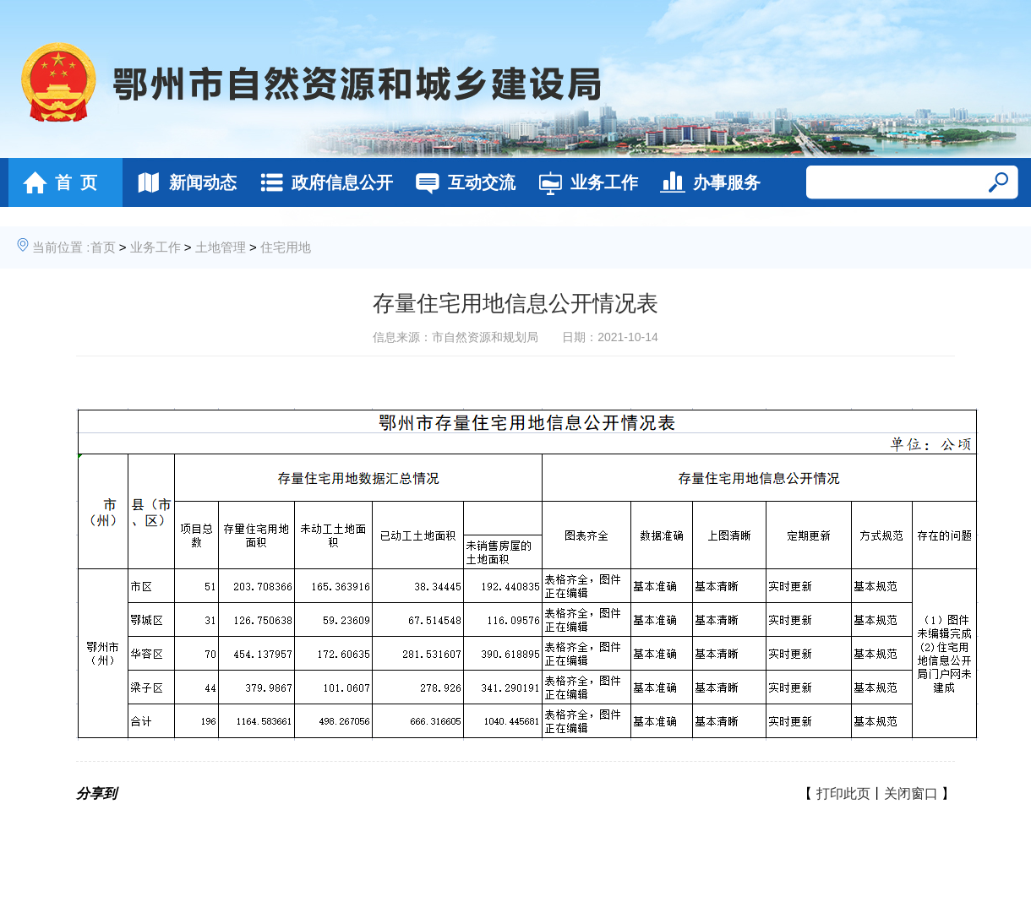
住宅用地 (285, 247)
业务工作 (583, 182)
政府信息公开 (321, 182)
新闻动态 (182, 182)
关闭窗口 (911, 793)
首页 (103, 247)
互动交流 (461, 182)
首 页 (55, 182)
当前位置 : (61, 247)
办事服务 (706, 182)
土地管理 (220, 247)
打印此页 (843, 793)
